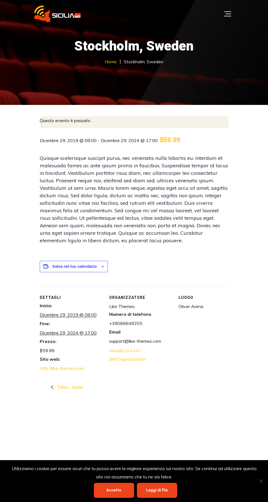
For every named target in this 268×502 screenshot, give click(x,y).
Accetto (113, 490)
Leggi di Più (157, 490)
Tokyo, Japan (69, 387)
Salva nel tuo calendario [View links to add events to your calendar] (74, 266)
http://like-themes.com (62, 368)
